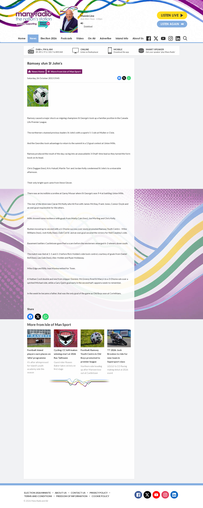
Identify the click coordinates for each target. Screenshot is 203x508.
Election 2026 (49, 38)
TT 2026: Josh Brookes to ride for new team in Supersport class (119, 346)
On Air (92, 38)
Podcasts (66, 38)
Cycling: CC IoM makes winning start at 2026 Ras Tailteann (65, 344)
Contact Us (78, 492)
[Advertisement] (80, 430)
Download (88, 26)
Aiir (46, 501)
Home (22, 38)
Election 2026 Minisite (37, 492)
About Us (138, 38)
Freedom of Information (71, 496)
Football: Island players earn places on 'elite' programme (39, 344)
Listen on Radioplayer (89, 52)
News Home (38, 71)
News (33, 38)
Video (80, 38)
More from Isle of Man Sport (66, 71)
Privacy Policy (99, 492)
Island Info (122, 38)
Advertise (105, 38)
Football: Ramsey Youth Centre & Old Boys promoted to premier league (92, 346)
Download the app (121, 52)
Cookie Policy (100, 496)
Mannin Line (87, 15)
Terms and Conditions (38, 496)
